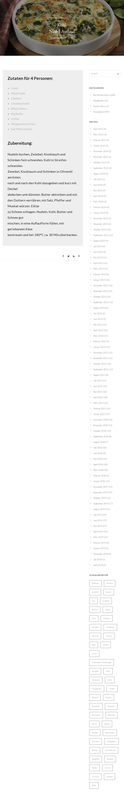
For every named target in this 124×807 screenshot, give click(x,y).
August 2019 (99, 509)
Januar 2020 (99, 481)
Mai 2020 (97, 459)
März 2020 (98, 470)
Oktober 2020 (99, 431)
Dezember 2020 (100, 419)
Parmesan (111, 706)
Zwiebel (109, 777)
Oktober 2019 (99, 498)
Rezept (107, 724)
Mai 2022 (97, 324)
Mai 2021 (97, 391)
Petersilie (111, 715)
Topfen (94, 768)
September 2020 (100, 436)
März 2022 (98, 336)
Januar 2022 (99, 347)
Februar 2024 (99, 207)
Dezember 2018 (100, 554)
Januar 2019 (99, 548)
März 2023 (98, 268)
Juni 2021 (98, 386)
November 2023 (100, 224)
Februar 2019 (99, 542)
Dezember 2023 (100, 218)
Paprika (108, 697)
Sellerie (95, 750)
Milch (109, 680)
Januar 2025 (99, 145)
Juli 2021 (97, 380)
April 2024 (98, 196)
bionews (110, 583)
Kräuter (109, 636)
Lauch (94, 654)
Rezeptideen (61, 18)
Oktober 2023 (99, 229)
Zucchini (95, 777)
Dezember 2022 (100, 285)
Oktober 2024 (99, 162)
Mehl (108, 671)
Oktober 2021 (99, 364)
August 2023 (99, 240)
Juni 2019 (98, 520)
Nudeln (112, 689)
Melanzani (96, 680)
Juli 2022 (97, 313)
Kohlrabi (95, 636)
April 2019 (98, 531)
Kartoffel (95, 627)
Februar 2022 (99, 341)
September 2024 (100, 168)
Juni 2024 (98, 185)
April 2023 (98, 263)
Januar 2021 (99, 414)
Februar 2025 (99, 140)
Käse (93, 645)
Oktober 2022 (99, 296)
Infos (94, 618)
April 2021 (98, 397)
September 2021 (100, 369)
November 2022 (100, 291)
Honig (107, 610)
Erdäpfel (106, 601)
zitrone (107, 768)
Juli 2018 (97, 559)
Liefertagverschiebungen (101, 662)
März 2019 (98, 537)
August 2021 (99, 375)
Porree (94, 724)
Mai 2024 (97, 190)
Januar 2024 (99, 213)
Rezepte (95, 733)
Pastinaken (96, 715)
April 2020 (98, 464)
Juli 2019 (97, 515)
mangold (95, 671)
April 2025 (98, 129)
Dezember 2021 (100, 352)
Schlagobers (111, 741)
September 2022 (100, 302)
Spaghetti (95, 759)
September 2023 (100, 235)
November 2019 (100, 492)
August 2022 (99, 308)
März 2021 (98, 403)
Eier (93, 601)
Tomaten (110, 759)
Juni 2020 (98, 453)
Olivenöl (95, 697)
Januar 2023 (99, 280)
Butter (108, 592)
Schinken (95, 741)
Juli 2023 (97, 246)
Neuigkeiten (98, 100)
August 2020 (99, 442)
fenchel (95, 610)
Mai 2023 (97, 257)
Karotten (106, 618)
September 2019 (100, 503)
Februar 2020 (99, 475)
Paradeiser (96, 706)
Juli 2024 (97, 179)
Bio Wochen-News (101, 95)
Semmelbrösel (110, 750)
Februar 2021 (99, 408)
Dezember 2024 (100, 151)
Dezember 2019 (100, 487)
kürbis (105, 645)
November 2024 (100, 157)
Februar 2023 (99, 274)
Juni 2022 (98, 319)
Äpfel (94, 785)
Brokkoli (95, 592)
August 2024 (99, 173)
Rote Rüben (109, 733)
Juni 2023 (98, 252)
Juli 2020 (97, 447)
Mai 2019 (97, 526)
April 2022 (98, 330)
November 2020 (100, 425)
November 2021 (100, 358)
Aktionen (95, 583)
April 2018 (98, 565)
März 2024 (98, 201)
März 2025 (98, 134)
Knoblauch (110, 627)
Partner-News (99, 106)
